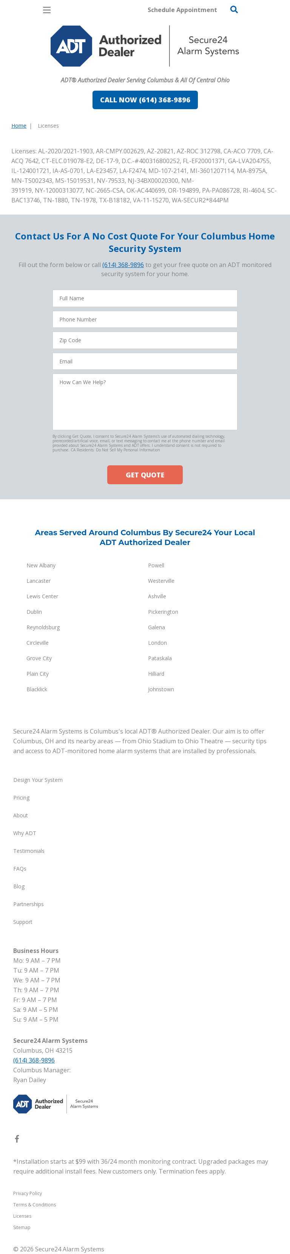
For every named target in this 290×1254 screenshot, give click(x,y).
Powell (156, 565)
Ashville (157, 596)
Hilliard (156, 673)
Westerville (161, 580)
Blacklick (36, 689)
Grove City (39, 658)
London (157, 642)
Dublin (34, 611)
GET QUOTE (145, 474)
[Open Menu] (47, 10)
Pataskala (160, 658)
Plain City (37, 673)
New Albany (41, 565)
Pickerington (163, 611)
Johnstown (161, 689)
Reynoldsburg (43, 627)
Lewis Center (42, 596)
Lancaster (38, 580)
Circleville (37, 642)
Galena (156, 627)
